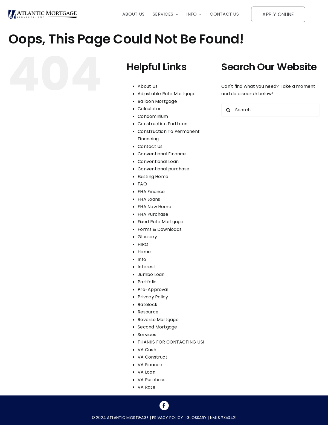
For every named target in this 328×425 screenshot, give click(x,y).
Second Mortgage (157, 327)
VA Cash (147, 350)
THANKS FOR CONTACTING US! (171, 342)
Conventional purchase (163, 169)
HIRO (143, 244)
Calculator (149, 109)
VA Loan (146, 372)
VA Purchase (152, 380)
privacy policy (167, 417)
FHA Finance (151, 191)
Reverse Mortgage (158, 319)
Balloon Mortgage (157, 101)
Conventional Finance (162, 154)
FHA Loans (149, 199)
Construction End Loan (162, 124)
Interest (146, 267)
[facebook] (164, 405)
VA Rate (146, 387)
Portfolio (147, 282)
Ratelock (147, 304)
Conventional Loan (158, 161)
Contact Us (150, 146)
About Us (148, 86)
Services (147, 334)
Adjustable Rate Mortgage (167, 94)
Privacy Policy (153, 297)
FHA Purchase (153, 214)
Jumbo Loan (151, 274)
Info (142, 259)
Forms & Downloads (160, 229)
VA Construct (152, 357)
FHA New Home (154, 206)
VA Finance (150, 365)
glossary (196, 417)
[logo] (42, 11)
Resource (148, 312)
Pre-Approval (153, 289)
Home (144, 252)
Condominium (153, 116)
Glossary (147, 237)
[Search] (228, 110)
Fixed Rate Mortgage (161, 222)
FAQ (142, 184)
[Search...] (270, 110)
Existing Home (153, 176)
